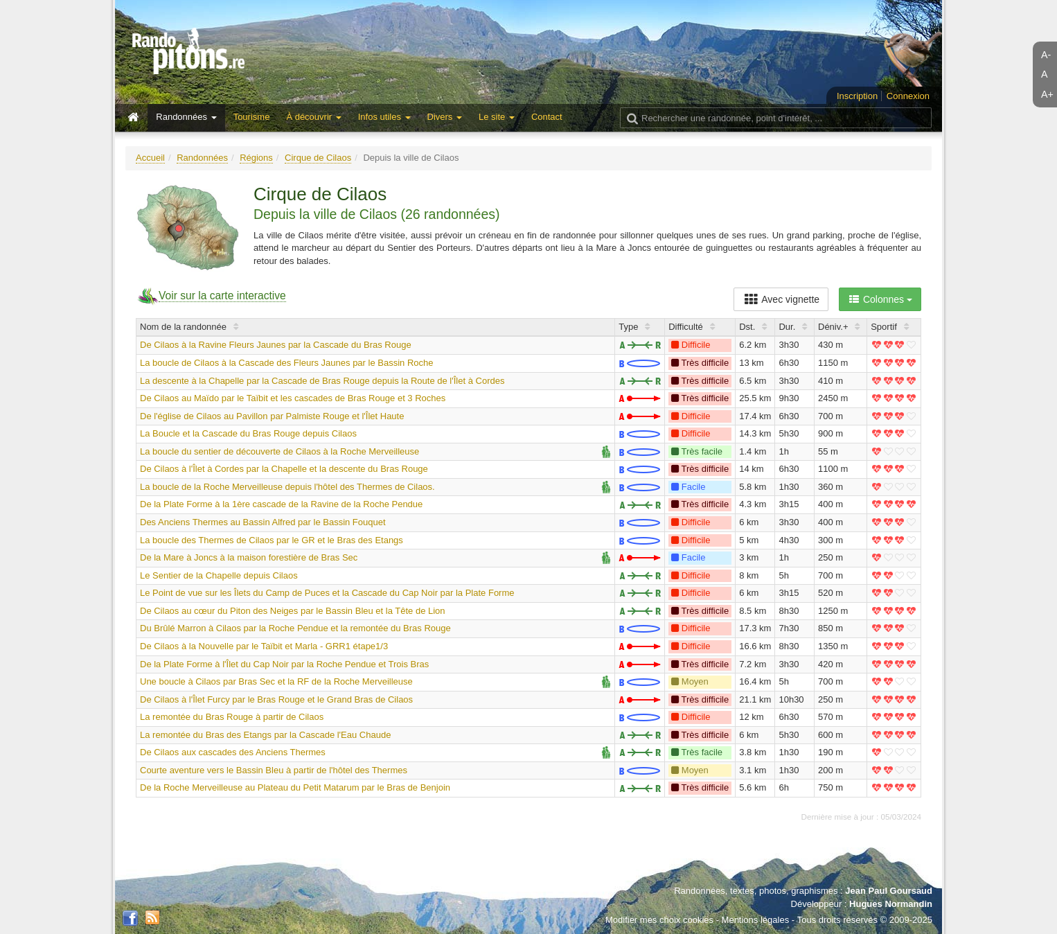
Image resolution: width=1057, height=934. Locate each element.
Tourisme (251, 117)
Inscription (857, 96)
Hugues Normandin (890, 904)
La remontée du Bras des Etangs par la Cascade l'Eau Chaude (265, 735)
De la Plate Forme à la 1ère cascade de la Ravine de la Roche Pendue (281, 504)
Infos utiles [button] (384, 117)
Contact (546, 117)
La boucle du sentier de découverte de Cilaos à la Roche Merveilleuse (279, 451)
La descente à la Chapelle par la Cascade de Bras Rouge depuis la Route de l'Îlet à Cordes (322, 381)
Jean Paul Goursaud (888, 890)
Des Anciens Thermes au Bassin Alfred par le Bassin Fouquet (263, 522)
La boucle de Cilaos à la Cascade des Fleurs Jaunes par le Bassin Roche (286, 363)
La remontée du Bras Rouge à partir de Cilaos (231, 717)
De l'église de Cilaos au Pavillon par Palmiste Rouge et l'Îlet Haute (272, 416)
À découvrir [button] (313, 117)
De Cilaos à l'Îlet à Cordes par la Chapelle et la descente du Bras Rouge (284, 469)
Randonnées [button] (186, 117)
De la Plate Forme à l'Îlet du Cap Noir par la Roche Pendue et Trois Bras (284, 664)
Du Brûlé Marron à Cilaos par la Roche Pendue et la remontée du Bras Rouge (295, 628)
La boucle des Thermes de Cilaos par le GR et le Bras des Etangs (271, 540)
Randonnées (202, 157)
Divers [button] (444, 117)
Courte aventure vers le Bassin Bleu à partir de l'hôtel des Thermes (273, 770)
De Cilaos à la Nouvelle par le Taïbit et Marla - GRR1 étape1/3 (264, 646)
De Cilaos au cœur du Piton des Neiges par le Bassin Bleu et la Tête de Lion (292, 611)
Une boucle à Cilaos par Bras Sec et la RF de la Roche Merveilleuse (276, 681)
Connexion (908, 96)
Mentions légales (756, 920)
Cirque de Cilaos (318, 157)
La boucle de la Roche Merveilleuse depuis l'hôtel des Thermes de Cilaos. (287, 487)
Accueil (150, 157)
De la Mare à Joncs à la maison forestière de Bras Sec (248, 557)
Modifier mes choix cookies (659, 920)
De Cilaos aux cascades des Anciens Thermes (233, 752)
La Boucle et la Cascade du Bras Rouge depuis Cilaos (248, 433)
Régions (256, 157)
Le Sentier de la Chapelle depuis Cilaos (219, 575)
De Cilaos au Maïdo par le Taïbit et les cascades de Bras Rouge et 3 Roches (292, 398)
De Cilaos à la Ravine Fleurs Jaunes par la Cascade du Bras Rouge (275, 345)
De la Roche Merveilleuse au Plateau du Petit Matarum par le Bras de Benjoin (295, 787)
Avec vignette (781, 299)
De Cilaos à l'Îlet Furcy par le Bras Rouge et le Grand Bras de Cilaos (276, 699)
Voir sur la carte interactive (222, 295)
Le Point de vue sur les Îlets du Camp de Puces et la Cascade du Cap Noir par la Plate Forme (327, 593)
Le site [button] (497, 117)
